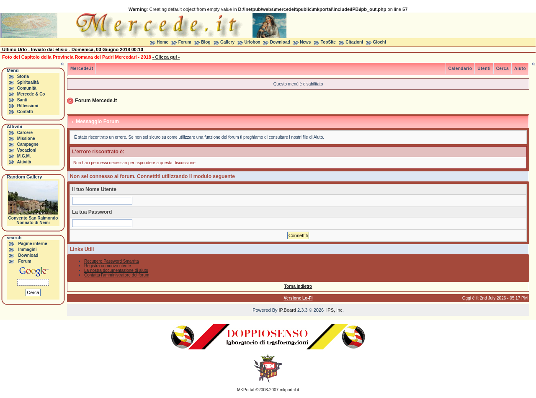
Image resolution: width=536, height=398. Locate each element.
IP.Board (287, 310)
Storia (23, 76)
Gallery (227, 42)
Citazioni (354, 42)
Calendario (460, 68)
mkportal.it (289, 390)
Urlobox (252, 42)
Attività (24, 162)
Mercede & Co (31, 94)
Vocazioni (26, 150)
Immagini (27, 249)
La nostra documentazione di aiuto (116, 270)
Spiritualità (28, 82)
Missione (26, 138)
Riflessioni (28, 105)
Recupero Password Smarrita (111, 261)
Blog (205, 42)
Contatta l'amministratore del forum (116, 275)
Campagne (28, 144)
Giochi (379, 42)
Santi (22, 100)
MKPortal (245, 390)
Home (162, 42)
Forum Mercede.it (96, 100)
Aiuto (520, 68)
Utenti (483, 68)
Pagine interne (32, 243)
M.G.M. (24, 156)
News (305, 42)
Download (280, 42)
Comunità (26, 88)
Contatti (25, 111)
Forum (184, 42)
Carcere (25, 132)
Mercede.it (81, 68)
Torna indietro (298, 286)
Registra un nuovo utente (107, 266)
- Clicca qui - (166, 56)
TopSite (328, 42)
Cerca (502, 68)
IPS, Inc (334, 310)
